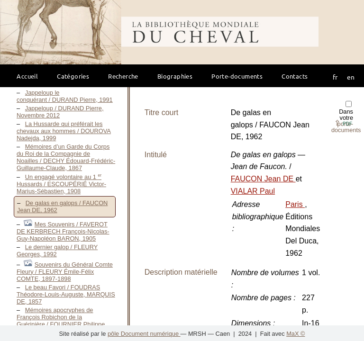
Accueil (27, 76)
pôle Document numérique (144, 333)
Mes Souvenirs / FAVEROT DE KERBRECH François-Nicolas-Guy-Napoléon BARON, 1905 (63, 231)
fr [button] (335, 76)
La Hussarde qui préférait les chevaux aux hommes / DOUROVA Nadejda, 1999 (64, 131)
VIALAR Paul (253, 191)
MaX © (295, 333)
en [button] (351, 76)
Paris (295, 204)
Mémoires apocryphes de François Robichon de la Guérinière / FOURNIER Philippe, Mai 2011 (62, 320)
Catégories (73, 76)
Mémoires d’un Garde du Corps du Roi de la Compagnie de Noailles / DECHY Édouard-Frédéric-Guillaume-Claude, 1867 (66, 157)
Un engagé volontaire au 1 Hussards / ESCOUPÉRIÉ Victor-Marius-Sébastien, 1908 (61, 184)
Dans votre (346, 117)
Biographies (174, 76)
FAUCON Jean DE (263, 179)
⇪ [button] (343, 123)
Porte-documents (237, 76)
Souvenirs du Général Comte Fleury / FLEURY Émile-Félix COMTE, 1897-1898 (65, 271)
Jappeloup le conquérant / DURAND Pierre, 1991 (65, 96)
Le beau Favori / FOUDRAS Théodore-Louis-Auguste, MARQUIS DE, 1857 (66, 294)
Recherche (123, 76)
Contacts (295, 76)
